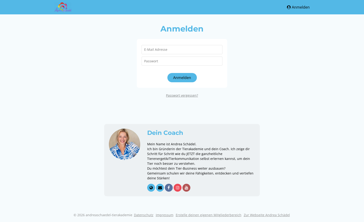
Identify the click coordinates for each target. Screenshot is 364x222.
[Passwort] (182, 61)
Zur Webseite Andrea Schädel (267, 215)
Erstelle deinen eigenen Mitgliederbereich (208, 215)
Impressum (164, 215)
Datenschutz (143, 215)
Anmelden (298, 7)
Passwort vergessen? (182, 95)
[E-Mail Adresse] (182, 49)
